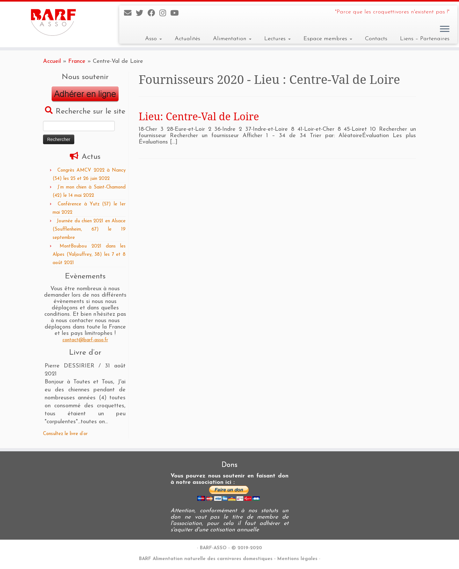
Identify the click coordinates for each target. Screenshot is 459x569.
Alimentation (232, 39)
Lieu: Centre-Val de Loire (199, 116)
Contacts (376, 39)
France (76, 61)
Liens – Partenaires (424, 39)
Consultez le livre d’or (65, 434)
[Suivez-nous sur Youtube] (176, 14)
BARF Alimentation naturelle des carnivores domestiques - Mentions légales (228, 559)
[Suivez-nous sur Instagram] (164, 14)
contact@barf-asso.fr (85, 340)
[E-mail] (130, 14)
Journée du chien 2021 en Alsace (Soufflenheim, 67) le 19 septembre (89, 229)
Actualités (187, 39)
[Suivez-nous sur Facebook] (153, 14)
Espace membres (327, 39)
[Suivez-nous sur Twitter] (142, 14)
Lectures (277, 39)
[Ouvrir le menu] (444, 29)
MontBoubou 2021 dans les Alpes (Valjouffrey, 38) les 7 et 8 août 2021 (89, 254)
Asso (153, 39)
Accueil (52, 61)
